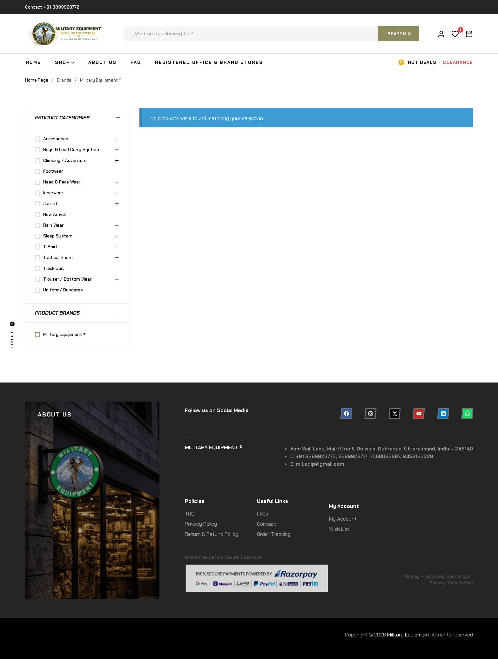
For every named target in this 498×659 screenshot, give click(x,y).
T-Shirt (50, 247)
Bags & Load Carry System (71, 149)
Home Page (36, 80)
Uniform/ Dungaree (63, 290)
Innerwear (53, 193)
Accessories (55, 139)
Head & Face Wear (61, 182)
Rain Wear (53, 225)
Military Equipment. (408, 634)
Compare (12, 335)
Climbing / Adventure (65, 160)
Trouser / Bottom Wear (67, 279)
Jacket (50, 203)
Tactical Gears (58, 257)
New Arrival (54, 214)
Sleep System (57, 236)
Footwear (53, 171)
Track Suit (53, 268)
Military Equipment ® (64, 334)
